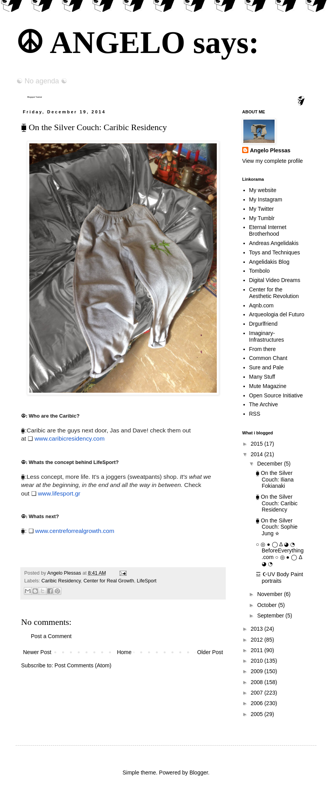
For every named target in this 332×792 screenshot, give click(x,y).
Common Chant (268, 358)
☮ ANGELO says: (137, 42)
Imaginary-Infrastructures (266, 336)
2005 (257, 714)
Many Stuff (262, 377)
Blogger (198, 772)
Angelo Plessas (64, 573)
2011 (257, 650)
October (267, 605)
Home (124, 652)
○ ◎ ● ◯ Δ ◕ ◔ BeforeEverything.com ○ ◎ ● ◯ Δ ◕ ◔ (279, 554)
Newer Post (37, 652)
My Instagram (265, 199)
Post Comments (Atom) (83, 665)
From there (262, 349)
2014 (257, 454)
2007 (257, 693)
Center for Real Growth (109, 581)
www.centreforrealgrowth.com (74, 530)
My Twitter (261, 209)
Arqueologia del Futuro (277, 314)
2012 (257, 640)
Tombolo (259, 271)
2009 (257, 671)
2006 (257, 703)
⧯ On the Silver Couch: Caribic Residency (277, 503)
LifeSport (146, 581)
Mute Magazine (268, 386)
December (270, 463)
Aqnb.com (261, 305)
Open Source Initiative (276, 395)
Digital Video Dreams (274, 280)
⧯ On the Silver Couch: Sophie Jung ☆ (277, 527)
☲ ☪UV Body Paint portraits (279, 577)
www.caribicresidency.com (69, 438)
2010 (257, 661)
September (271, 615)
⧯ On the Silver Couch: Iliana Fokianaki (275, 479)
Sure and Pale (266, 367)
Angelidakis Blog (269, 262)
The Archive (263, 404)
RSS (255, 414)
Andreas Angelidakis (274, 243)
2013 (257, 629)
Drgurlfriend (263, 324)
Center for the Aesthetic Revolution (274, 292)
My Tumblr (262, 218)
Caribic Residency (61, 581)
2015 (257, 444)
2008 (257, 682)
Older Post (210, 652)
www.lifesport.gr (59, 493)
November (270, 594)
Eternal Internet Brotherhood (268, 230)
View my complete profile (272, 161)
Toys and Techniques (274, 252)
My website (263, 190)
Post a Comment (51, 636)
